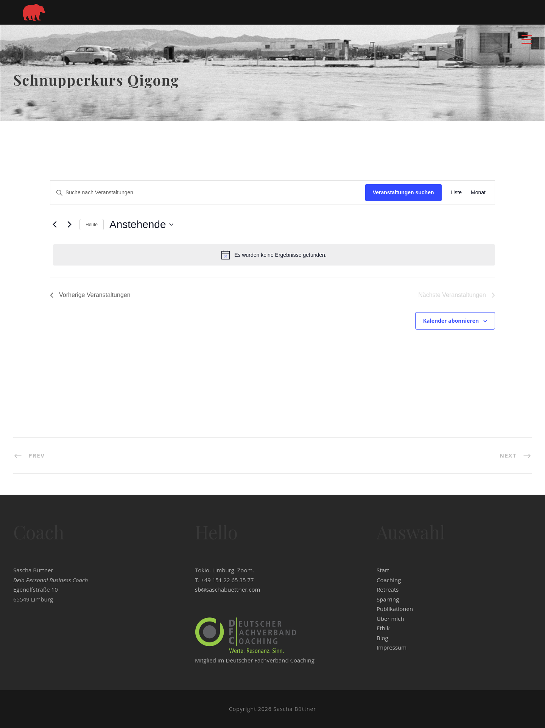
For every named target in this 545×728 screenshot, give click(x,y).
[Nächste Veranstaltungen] (69, 224)
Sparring (388, 599)
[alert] (274, 255)
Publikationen (395, 608)
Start (383, 570)
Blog (382, 638)
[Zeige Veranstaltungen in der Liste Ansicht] (456, 193)
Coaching (389, 580)
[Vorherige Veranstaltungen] (54, 224)
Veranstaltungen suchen (403, 192)
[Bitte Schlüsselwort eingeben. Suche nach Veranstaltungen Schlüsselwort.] (207, 193)
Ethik (383, 628)
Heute (92, 224)
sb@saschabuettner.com (227, 589)
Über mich (390, 618)
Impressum (391, 647)
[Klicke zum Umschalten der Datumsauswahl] (141, 224)
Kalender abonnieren (451, 320)
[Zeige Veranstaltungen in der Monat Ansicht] (478, 193)
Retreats (388, 589)
